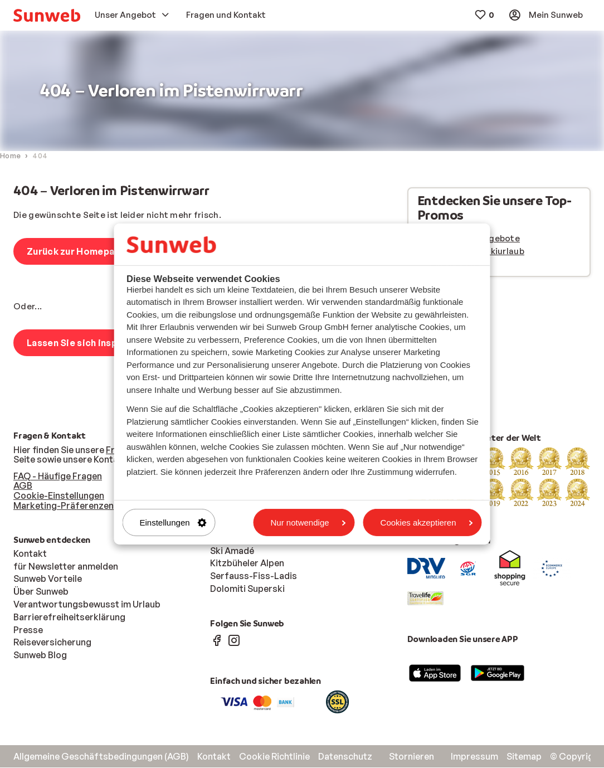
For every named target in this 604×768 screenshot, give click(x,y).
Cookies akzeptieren (427, 522)
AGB (22, 486)
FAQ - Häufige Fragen (57, 476)
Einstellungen (173, 522)
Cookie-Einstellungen (58, 496)
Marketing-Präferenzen (63, 506)
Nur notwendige (308, 522)
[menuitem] (46, 15)
